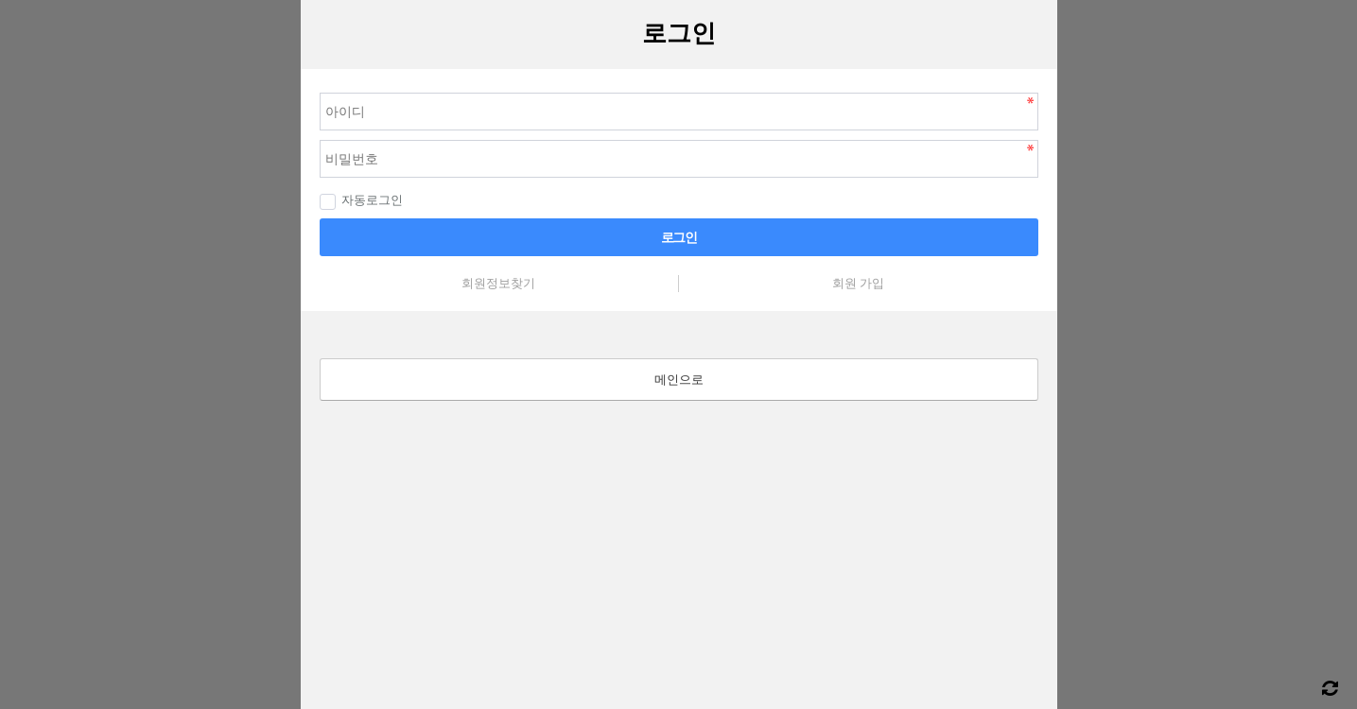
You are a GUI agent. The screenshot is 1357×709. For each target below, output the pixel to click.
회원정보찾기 (498, 283)
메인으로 (679, 379)
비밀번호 (301, 69)
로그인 (679, 237)
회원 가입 (858, 283)
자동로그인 (361, 200)
